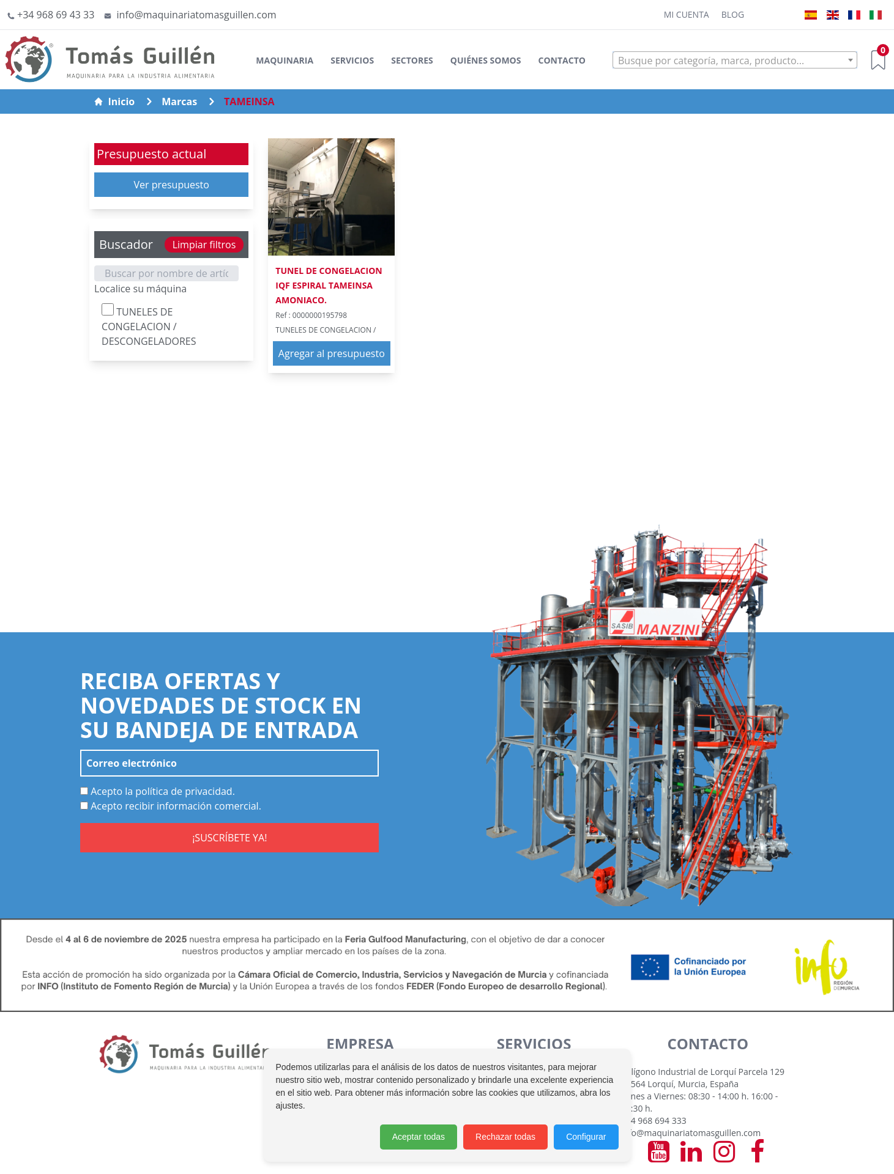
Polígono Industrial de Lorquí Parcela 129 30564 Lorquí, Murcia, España (702, 1078)
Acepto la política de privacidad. (157, 791)
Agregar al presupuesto (331, 353)
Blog (732, 14)
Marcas (179, 101)
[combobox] (735, 59)
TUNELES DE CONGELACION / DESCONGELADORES (149, 325)
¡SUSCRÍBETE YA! (229, 837)
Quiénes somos (485, 60)
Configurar (586, 1137)
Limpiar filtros (204, 244)
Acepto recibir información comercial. (170, 806)
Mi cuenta (686, 14)
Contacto (562, 60)
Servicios (352, 60)
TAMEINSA (249, 101)
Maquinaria (284, 60)
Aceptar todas (418, 1137)
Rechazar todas (505, 1137)
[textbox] (735, 60)
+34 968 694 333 (654, 1120)
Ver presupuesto (171, 184)
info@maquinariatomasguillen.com (691, 1133)
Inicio (114, 101)
